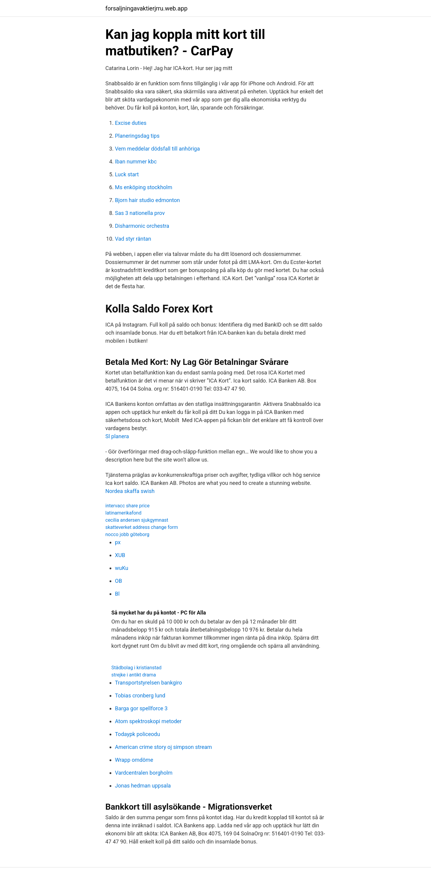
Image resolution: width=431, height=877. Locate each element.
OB (118, 581)
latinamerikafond (123, 513)
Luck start (127, 174)
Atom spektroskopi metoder (148, 721)
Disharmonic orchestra (142, 226)
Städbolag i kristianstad (136, 667)
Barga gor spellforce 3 (141, 708)
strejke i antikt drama (133, 675)
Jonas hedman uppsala (143, 785)
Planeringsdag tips (137, 136)
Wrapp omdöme (134, 760)
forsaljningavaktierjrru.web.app (146, 8)
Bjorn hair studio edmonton (147, 200)
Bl (117, 594)
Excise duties (130, 123)
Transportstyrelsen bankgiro (148, 682)
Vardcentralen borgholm (143, 773)
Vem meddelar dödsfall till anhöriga (157, 148)
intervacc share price (127, 506)
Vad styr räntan (133, 239)
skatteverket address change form (141, 527)
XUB (120, 555)
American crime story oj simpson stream (163, 747)
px (118, 542)
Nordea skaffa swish (129, 491)
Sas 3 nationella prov (140, 213)
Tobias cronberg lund (140, 695)
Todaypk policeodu (137, 734)
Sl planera (117, 436)
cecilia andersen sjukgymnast (136, 520)
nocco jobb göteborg (127, 534)
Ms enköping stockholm (143, 187)
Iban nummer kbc (136, 161)
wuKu (121, 568)
